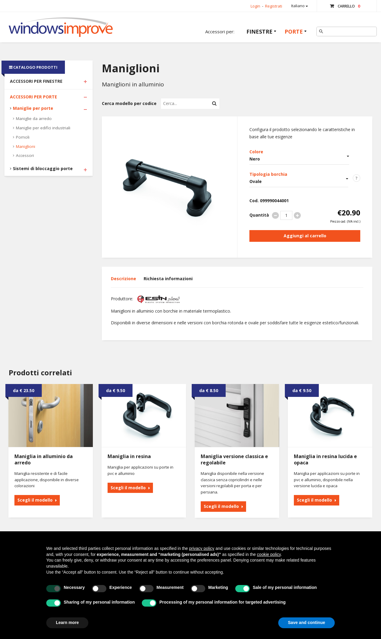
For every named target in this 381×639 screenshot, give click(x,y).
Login (255, 6)
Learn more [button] (67, 622)
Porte (294, 31)
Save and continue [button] (306, 622)
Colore (256, 151)
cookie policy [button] (269, 554)
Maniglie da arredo (34, 118)
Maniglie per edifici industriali (43, 127)
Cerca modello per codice (129, 103)
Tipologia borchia (268, 174)
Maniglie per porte (33, 108)
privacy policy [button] (201, 548)
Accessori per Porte (33, 97)
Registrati (273, 6)
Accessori (25, 155)
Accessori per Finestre (36, 81)
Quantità (259, 215)
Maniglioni (25, 146)
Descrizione (123, 278)
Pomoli (22, 137)
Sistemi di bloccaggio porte (43, 168)
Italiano (299, 5)
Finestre (259, 31)
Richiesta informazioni (168, 278)
